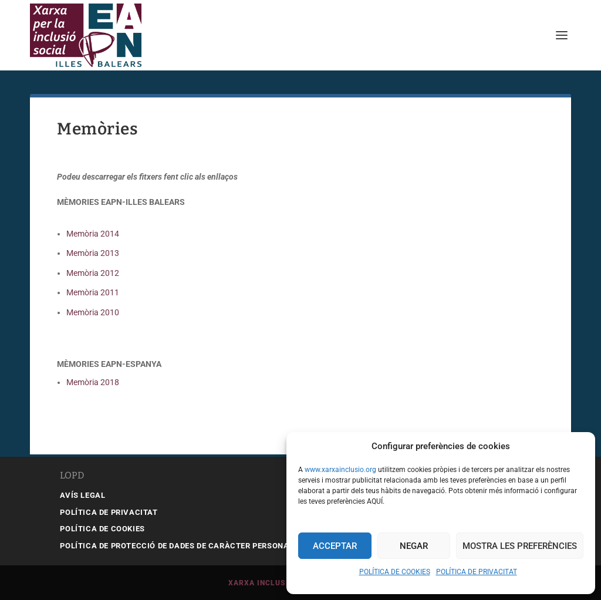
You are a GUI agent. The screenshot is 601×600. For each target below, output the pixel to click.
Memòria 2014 (92, 233)
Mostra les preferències (519, 546)
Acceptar (335, 546)
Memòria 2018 (92, 382)
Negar (414, 546)
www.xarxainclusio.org (340, 470)
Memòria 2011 (92, 292)
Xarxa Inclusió (261, 583)
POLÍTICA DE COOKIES (394, 572)
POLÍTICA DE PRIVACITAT (476, 572)
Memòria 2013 (92, 253)
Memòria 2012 (92, 273)
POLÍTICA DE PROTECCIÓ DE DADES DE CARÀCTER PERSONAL (176, 545)
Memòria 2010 (92, 312)
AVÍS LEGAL (82, 495)
